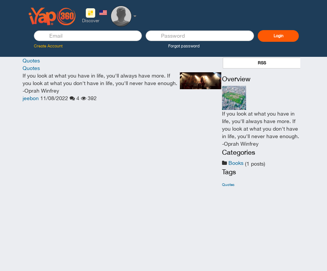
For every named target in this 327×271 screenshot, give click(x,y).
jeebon (31, 98)
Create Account (48, 46)
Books (235, 163)
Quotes (31, 61)
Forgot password (184, 46)
